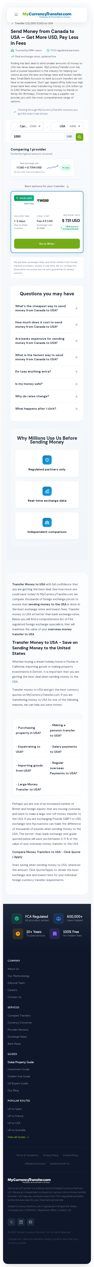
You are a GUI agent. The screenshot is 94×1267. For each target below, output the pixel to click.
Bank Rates (14, 1043)
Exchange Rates (17, 1036)
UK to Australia (16, 1130)
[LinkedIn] (21, 1222)
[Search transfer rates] (79, 137)
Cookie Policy (70, 1155)
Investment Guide (18, 1069)
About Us (13, 968)
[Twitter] (11, 1222)
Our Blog (13, 1090)
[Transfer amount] (37, 136)
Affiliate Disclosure (35, 1163)
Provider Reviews (18, 1029)
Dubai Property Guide (21, 1062)
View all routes (18, 1137)
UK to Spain (15, 1109)
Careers (12, 990)
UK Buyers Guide (18, 1083)
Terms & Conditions (27, 1155)
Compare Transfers (19, 1015)
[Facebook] (30, 1222)
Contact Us (14, 997)
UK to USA (14, 1123)
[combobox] (27, 126)
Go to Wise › (47, 243)
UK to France (15, 1116)
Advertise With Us (59, 1163)
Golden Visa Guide (19, 1076)
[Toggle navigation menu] (16, 15)
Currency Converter (20, 1022)
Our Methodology (19, 976)
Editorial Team (16, 983)
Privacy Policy (50, 1155)
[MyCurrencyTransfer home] (47, 15)
